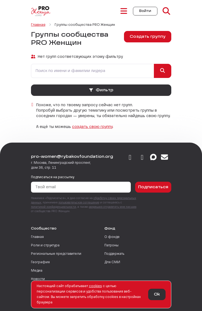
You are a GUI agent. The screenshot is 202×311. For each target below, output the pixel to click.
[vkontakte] (130, 157)
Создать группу (148, 37)
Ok (157, 294)
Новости (38, 279)
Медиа (36, 270)
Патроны (111, 245)
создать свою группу (92, 127)
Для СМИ (112, 262)
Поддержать (114, 254)
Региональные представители (56, 254)
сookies (95, 286)
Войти (145, 11)
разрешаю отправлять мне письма (112, 207)
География (40, 262)
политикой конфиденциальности (53, 207)
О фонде (112, 237)
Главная (37, 237)
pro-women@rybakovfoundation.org (72, 157)
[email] (164, 157)
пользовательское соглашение (78, 202)
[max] (153, 157)
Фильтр (101, 90)
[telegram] (142, 157)
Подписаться (153, 187)
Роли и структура (45, 245)
